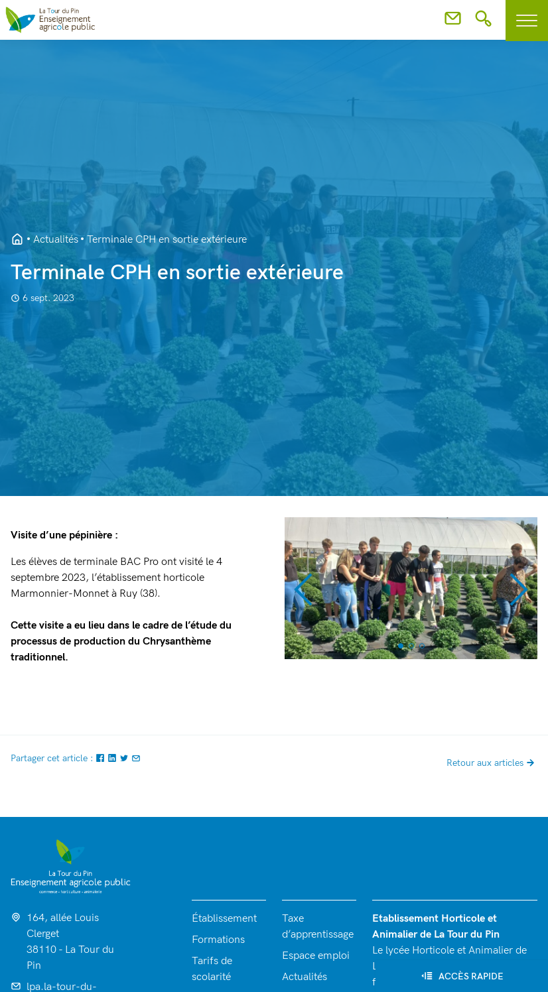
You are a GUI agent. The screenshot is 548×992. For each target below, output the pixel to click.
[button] (302, 588)
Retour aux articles (491, 763)
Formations (218, 940)
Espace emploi (316, 956)
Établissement (224, 918)
